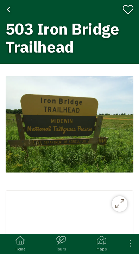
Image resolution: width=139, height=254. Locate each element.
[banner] (69, 32)
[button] (69, 124)
